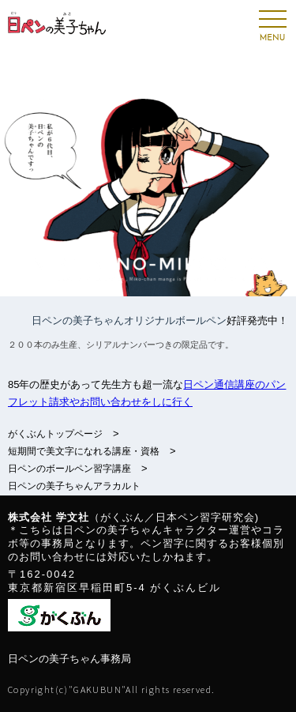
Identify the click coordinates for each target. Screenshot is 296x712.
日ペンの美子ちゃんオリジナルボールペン (129, 320)
